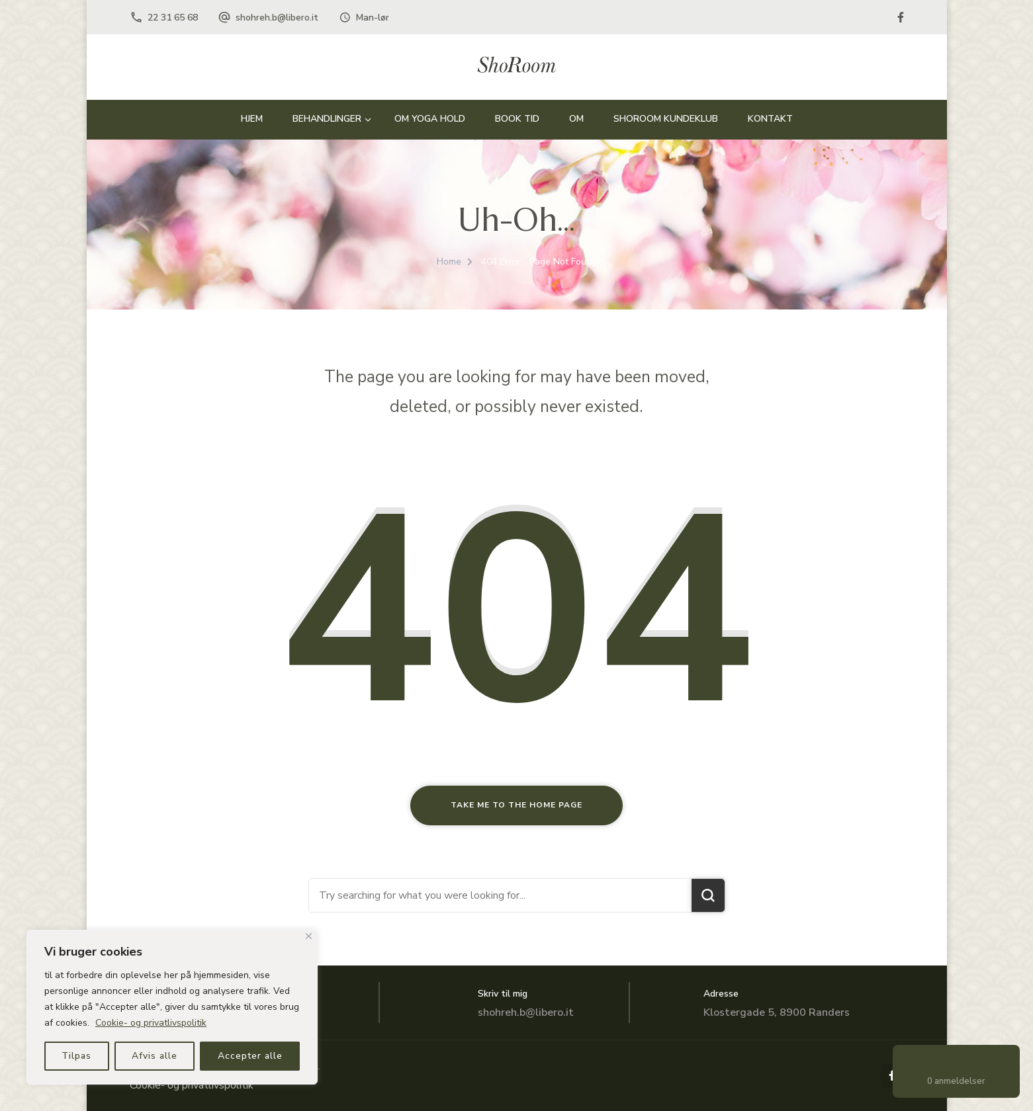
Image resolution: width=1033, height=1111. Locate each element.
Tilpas (76, 1055)
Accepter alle (250, 1055)
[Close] (309, 936)
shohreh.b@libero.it (277, 17)
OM (576, 118)
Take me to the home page (516, 805)
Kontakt (770, 118)
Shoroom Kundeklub (665, 118)
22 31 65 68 (173, 17)
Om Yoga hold (429, 118)
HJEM (252, 118)
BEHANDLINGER (326, 118)
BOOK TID (517, 118)
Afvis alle (154, 1055)
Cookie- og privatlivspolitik (150, 1022)
